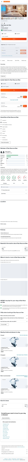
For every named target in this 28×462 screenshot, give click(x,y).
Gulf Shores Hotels (6, 412)
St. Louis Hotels (5, 415)
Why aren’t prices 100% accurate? (14, 436)
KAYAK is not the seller (14, 433)
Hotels (10, 441)
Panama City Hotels (6, 421)
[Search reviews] (14, 187)
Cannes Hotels (5, 417)
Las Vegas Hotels (5, 411)
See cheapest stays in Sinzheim (22, 337)
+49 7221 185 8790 (4, 28)
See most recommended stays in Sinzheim (22, 359)
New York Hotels (5, 408)
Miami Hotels (5, 414)
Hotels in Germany (19, 441)
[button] (2, 1)
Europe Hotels (14, 441)
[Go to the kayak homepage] (6, 1)
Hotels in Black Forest (16, 442)
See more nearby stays (23, 318)
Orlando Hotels (5, 409)
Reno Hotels (5, 418)
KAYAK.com (6, 441)
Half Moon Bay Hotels (6, 419)
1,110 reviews (9, 30)
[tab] (5, 183)
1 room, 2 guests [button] (5, 36)
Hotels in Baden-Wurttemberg (7, 442)
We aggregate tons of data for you (14, 434)
